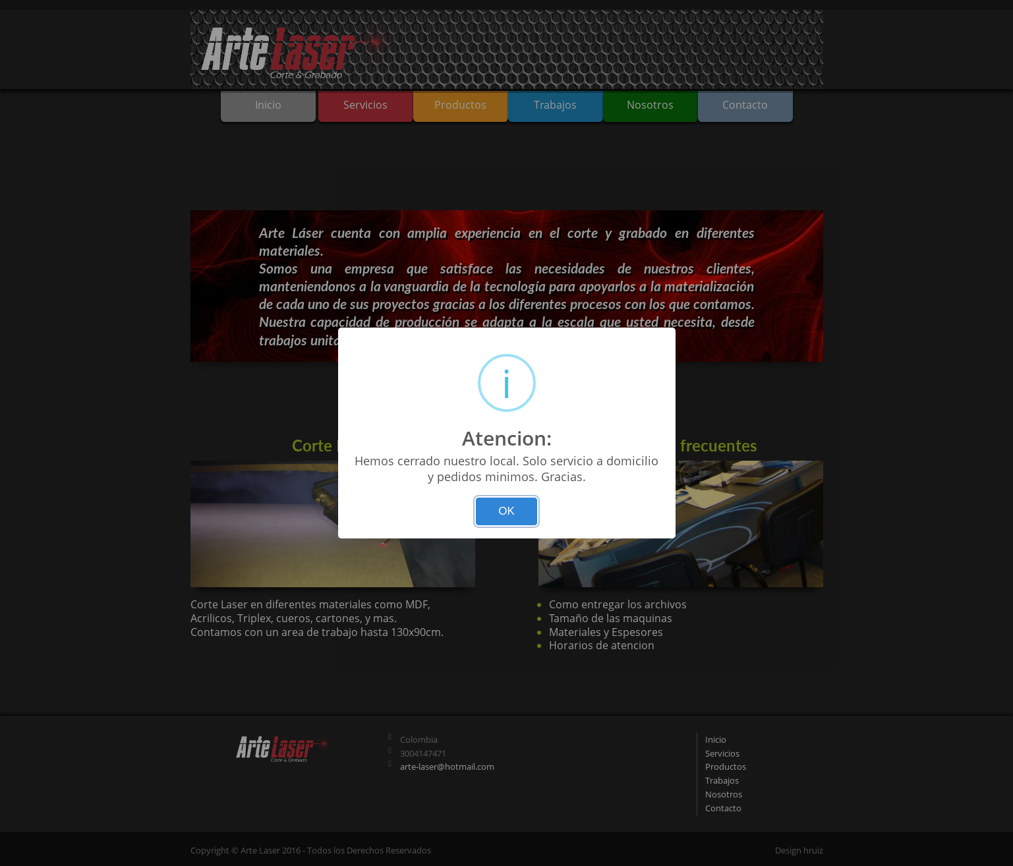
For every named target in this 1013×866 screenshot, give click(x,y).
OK (506, 511)
